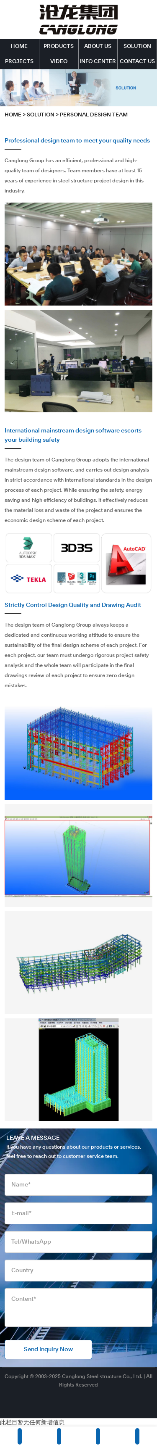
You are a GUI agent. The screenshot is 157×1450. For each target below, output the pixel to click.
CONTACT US (137, 61)
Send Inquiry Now (48, 1349)
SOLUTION (137, 46)
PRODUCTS (59, 46)
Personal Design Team (94, 115)
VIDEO (58, 61)
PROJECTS (19, 61)
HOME (19, 46)
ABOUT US (97, 46)
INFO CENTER (98, 61)
